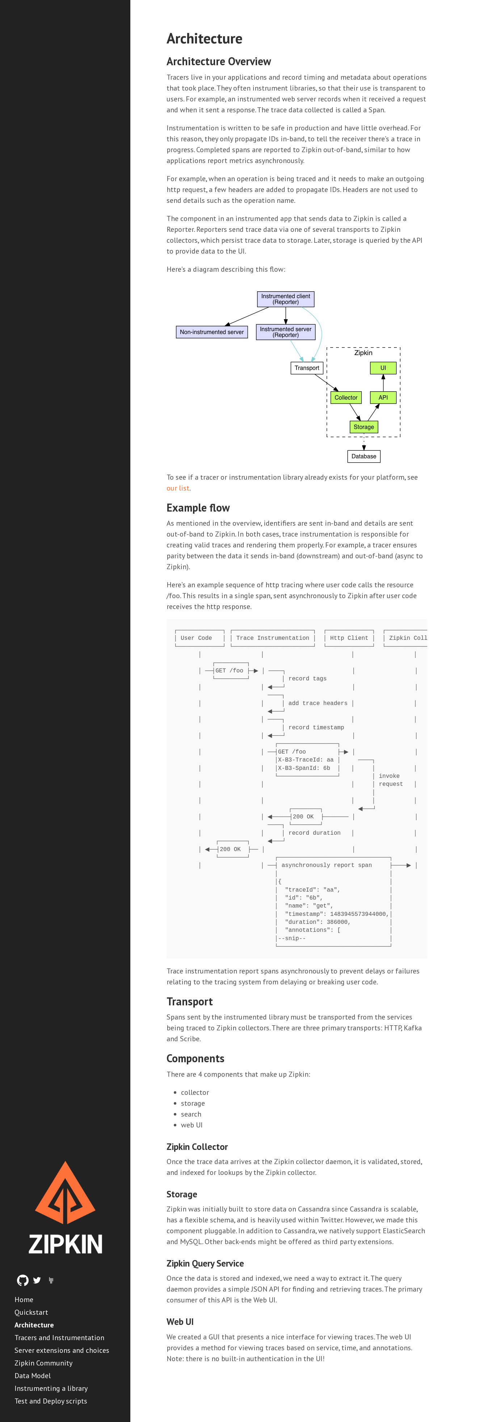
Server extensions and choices (61, 1350)
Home (23, 1299)
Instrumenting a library (51, 1388)
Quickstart (31, 1312)
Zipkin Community (43, 1363)
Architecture (34, 1325)
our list (178, 488)
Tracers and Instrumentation (59, 1337)
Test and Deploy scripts (50, 1401)
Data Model (32, 1375)
